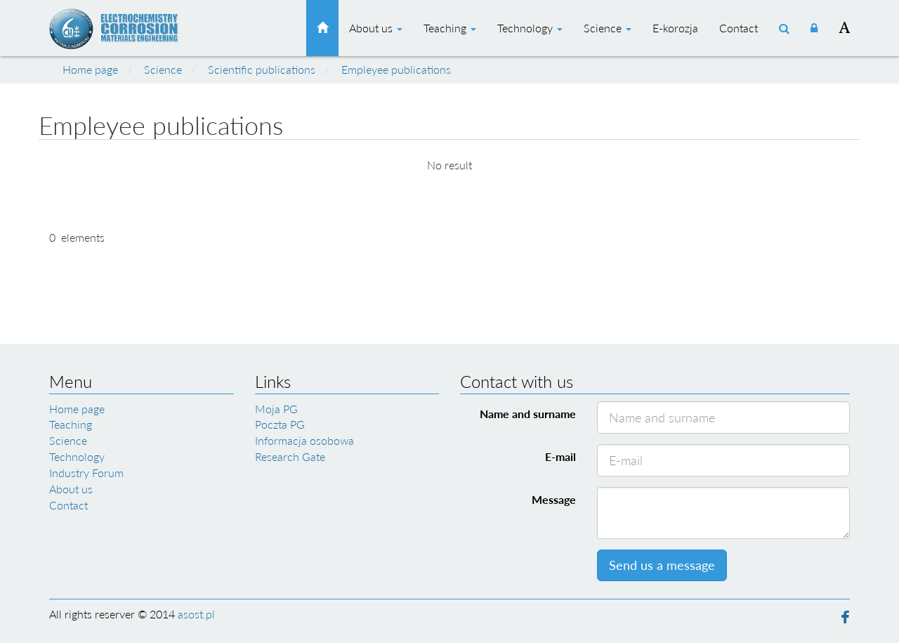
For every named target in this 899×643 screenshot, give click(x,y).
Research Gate (290, 456)
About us (375, 27)
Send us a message (662, 565)
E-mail (560, 456)
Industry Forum (86, 472)
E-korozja (675, 27)
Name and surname (528, 413)
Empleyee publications (396, 69)
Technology (530, 27)
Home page (90, 69)
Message (554, 499)
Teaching (450, 27)
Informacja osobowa (304, 440)
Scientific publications (261, 69)
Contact (738, 27)
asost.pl (196, 614)
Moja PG (276, 408)
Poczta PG (280, 424)
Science (607, 27)
